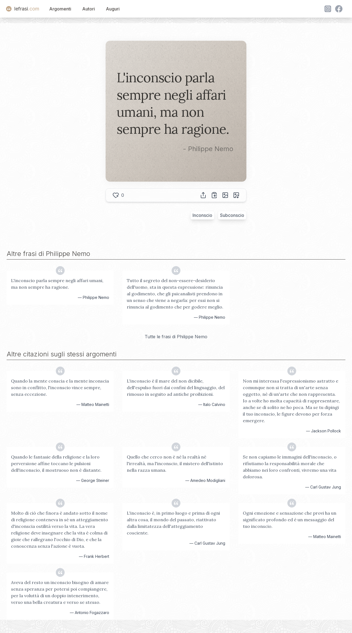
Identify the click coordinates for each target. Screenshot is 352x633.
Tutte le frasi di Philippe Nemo (176, 336)
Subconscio (232, 215)
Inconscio (202, 215)
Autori (88, 9)
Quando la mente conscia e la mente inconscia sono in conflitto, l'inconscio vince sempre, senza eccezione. (60, 387)
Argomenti (60, 9)
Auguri (113, 9)
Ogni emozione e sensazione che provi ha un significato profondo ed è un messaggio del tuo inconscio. (289, 519)
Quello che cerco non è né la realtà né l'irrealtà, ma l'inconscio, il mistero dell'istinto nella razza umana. (175, 463)
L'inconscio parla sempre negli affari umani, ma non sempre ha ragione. (57, 284)
